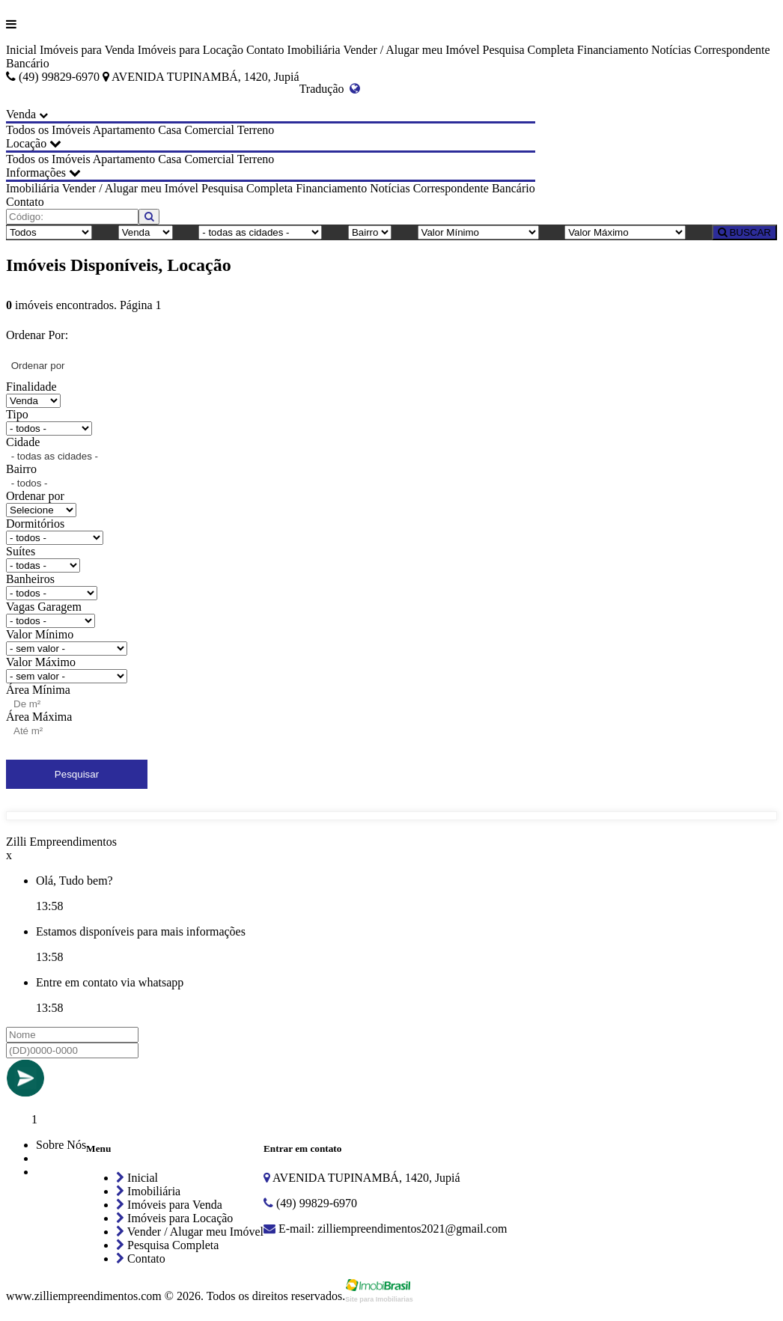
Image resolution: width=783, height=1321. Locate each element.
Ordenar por (35, 495)
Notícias (671, 49)
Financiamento (612, 49)
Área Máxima (39, 716)
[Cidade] (260, 232)
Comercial (209, 129)
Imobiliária (314, 49)
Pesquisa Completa (528, 49)
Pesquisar (77, 774)
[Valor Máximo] (625, 232)
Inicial (21, 49)
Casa (169, 129)
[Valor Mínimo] (478, 232)
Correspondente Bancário (474, 188)
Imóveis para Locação (190, 49)
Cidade (23, 442)
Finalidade (31, 386)
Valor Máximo (41, 662)
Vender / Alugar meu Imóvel (411, 49)
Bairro (21, 469)
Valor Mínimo (39, 634)
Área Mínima (38, 689)
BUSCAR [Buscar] (744, 232)
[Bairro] (370, 232)
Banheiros (30, 579)
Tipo (17, 414)
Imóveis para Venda (87, 49)
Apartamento (124, 129)
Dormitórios (35, 523)
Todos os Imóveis (48, 129)
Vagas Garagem (44, 606)
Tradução (330, 88)
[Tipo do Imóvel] (49, 232)
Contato (265, 49)
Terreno (256, 129)
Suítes (20, 551)
